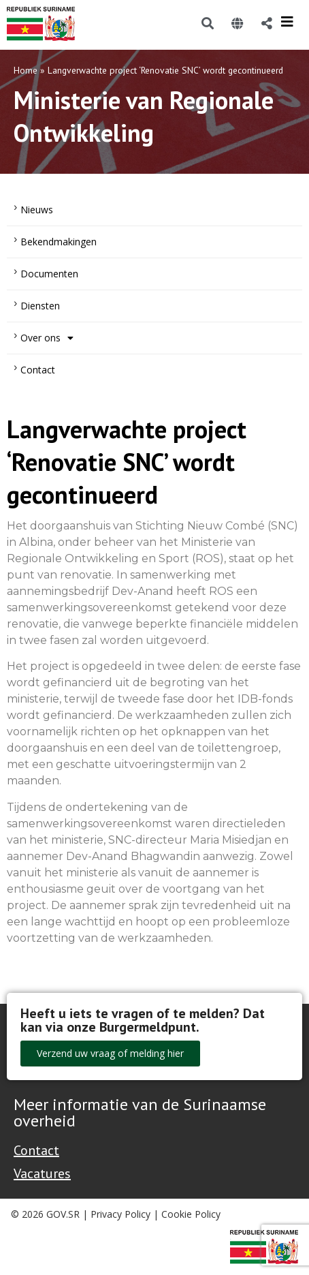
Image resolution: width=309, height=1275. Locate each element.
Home (25, 70)
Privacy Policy (120, 1214)
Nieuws (36, 209)
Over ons (47, 338)
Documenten (49, 273)
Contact (37, 369)
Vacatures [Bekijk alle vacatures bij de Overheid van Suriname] (42, 1173)
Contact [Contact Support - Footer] (36, 1150)
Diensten (40, 305)
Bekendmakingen (58, 241)
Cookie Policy (191, 1214)
